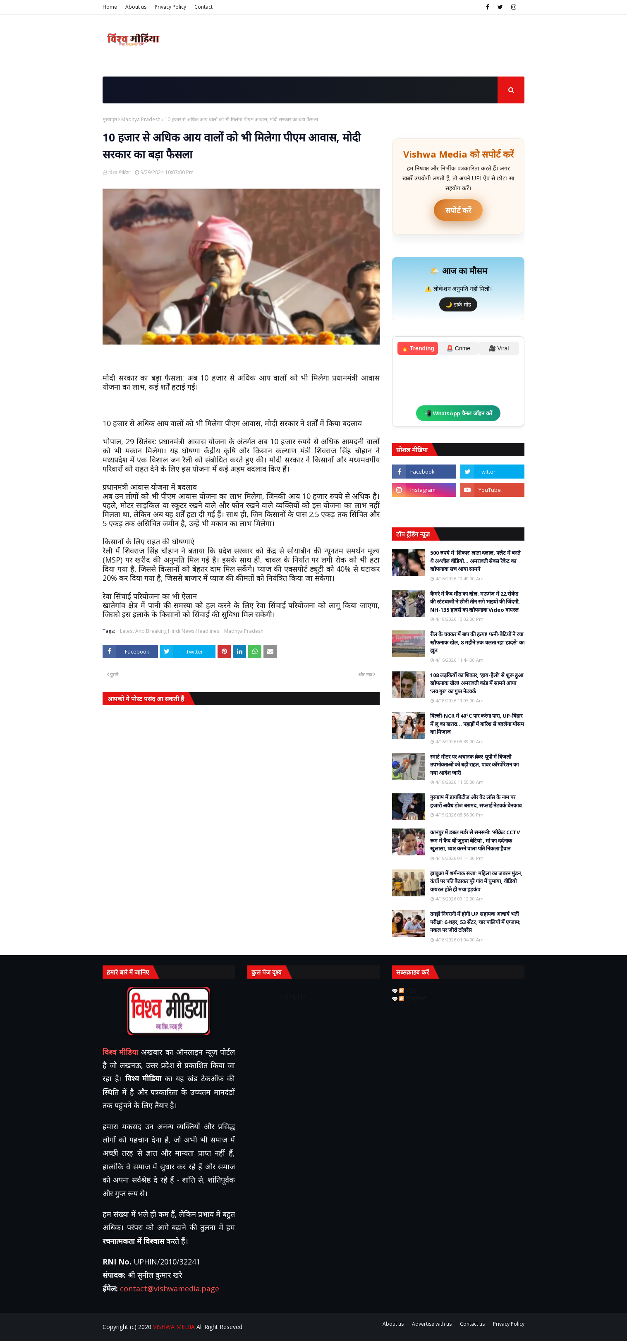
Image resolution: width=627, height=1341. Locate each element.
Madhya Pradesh (140, 119)
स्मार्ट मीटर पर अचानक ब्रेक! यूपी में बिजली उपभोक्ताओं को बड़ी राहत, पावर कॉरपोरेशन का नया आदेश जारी (474, 764)
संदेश (407, 991)
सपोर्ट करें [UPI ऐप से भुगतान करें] (458, 210)
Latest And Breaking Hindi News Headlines (169, 631)
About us (135, 6)
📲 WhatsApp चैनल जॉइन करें (458, 413)
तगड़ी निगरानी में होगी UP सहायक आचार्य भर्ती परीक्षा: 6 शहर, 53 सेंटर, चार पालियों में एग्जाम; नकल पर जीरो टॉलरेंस (475, 922)
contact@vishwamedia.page (169, 1288)
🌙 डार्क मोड (458, 305)
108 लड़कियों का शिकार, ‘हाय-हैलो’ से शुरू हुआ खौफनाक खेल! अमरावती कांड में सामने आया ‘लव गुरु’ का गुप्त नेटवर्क (476, 683)
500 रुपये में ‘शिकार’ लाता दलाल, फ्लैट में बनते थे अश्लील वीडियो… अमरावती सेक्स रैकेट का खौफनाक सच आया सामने (475, 560)
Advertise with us (432, 1323)
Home (110, 6)
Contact (203, 6)
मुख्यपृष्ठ (110, 119)
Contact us (472, 1323)
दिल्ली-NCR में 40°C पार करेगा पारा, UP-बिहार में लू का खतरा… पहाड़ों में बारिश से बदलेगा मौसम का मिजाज (477, 723)
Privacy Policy (170, 6)
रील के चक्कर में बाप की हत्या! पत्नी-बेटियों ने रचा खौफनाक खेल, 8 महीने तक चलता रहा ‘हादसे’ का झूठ (477, 642)
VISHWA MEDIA (174, 1327)
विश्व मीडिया (119, 172)
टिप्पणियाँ (412, 999)
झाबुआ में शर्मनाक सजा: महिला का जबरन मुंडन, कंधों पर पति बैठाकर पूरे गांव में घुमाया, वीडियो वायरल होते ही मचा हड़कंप (476, 881)
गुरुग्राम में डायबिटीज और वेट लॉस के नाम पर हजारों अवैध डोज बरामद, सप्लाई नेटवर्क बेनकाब (476, 801)
